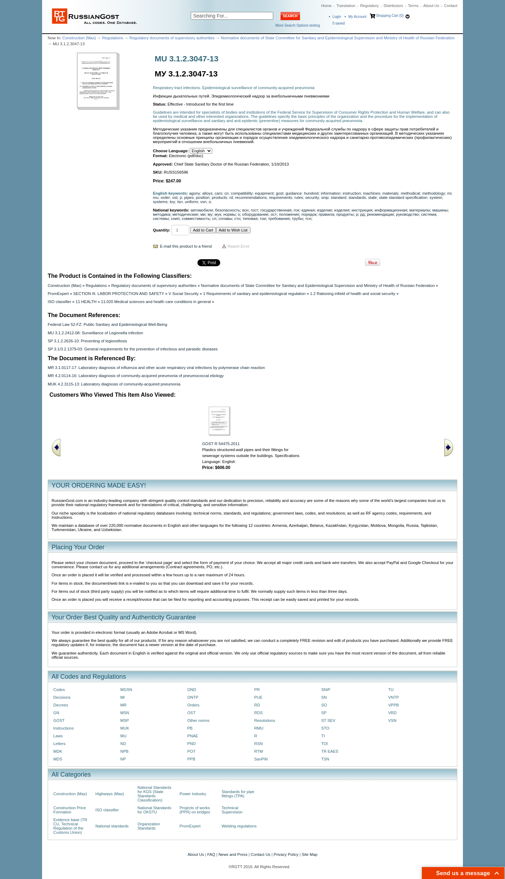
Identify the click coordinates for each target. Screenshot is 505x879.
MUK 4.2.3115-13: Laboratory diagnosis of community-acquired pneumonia (114, 384)
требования (279, 218)
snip (325, 197)
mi (449, 193)
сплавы (225, 218)
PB (190, 728)
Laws (58, 736)
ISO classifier (59, 302)
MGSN (126, 689)
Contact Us (260, 854)
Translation (345, 6)
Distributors (393, 6)
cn (226, 193)
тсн (308, 218)
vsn (203, 202)
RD (257, 705)
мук (218, 214)
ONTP (192, 697)
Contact (450, 6)
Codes (59, 689)
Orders (193, 705)
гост (254, 210)
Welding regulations (239, 826)
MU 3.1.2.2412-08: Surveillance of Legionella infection (95, 333)
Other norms (198, 720)
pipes (189, 197)
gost (279, 193)
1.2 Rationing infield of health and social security (352, 293)
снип (175, 218)
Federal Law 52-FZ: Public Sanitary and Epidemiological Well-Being (107, 324)
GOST (59, 720)
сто (237, 218)
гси (296, 210)
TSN (325, 759)
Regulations (112, 38)
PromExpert (58, 293)
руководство (407, 214)
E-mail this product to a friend (186, 246)
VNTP (393, 697)
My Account (357, 17)
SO (324, 705)
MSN (124, 713)
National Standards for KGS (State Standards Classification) (154, 793)
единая (308, 210)
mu (156, 197)
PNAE (192, 736)
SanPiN (261, 759)
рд (362, 214)
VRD (392, 713)
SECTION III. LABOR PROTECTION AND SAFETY (118, 293)
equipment (264, 193)
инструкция (361, 210)
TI (323, 736)
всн (245, 210)
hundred (311, 193)
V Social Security (183, 293)
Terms (413, 6)
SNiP (325, 689)
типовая (250, 218)
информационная (391, 210)
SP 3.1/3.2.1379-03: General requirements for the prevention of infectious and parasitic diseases (133, 349)
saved (338, 23)
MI (122, 697)
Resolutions (264, 720)
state (372, 197)
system (436, 197)
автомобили (201, 210)
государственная (275, 210)
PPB (191, 759)
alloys (207, 193)
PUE (258, 697)
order (165, 197)
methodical (410, 193)
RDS (258, 713)
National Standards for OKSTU (154, 810)
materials (390, 193)
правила (326, 214)
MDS (57, 759)
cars (218, 193)
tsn (179, 202)
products (219, 197)
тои (263, 218)
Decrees (60, 705)
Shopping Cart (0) (390, 16)
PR (257, 689)
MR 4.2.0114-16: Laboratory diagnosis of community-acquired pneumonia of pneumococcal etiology (136, 376)
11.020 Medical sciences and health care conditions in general (156, 302)
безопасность (227, 210)
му (210, 214)
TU (390, 689)
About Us (431, 6)
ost (174, 197)
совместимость (196, 218)
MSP (124, 720)
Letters (59, 744)
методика (161, 214)
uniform (191, 202)
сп (214, 218)
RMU (258, 728)
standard (338, 197)
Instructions (63, 728)
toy (172, 202)
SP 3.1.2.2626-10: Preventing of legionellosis (87, 341)
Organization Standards (148, 826)
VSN (392, 720)
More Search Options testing (297, 25)
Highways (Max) (109, 794)
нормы (229, 214)
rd (231, 197)
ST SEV (328, 720)
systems (160, 202)
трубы (297, 218)
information (331, 193)
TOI (324, 744)
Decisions (61, 697)
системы (161, 218)
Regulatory (369, 6)
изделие (324, 210)
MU (123, 736)
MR (123, 705)
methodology (433, 193)
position (203, 197)
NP (123, 759)
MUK (124, 728)
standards (357, 197)
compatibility (242, 193)
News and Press (233, 854)
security (312, 197)
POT (191, 751)
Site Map (309, 854)
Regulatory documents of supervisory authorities (172, 38)
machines (371, 193)
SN (324, 697)
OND (191, 689)
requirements (280, 197)
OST (191, 713)
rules (299, 197)
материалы (419, 210)
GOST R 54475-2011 (221, 444)
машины (440, 210)
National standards (112, 826)
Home (326, 6)
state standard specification (403, 197)
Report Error (239, 246)
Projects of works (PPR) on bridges (195, 810)
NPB (124, 751)
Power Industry (193, 794)
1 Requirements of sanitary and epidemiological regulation (254, 293)
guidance (293, 193)
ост (274, 214)
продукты (345, 214)
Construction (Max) (79, 38)
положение (289, 214)
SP (323, 713)
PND (191, 744)
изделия (341, 210)
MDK (57, 751)
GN (56, 713)
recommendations (251, 197)
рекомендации (380, 214)
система (428, 214)
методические (185, 214)
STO (325, 728)
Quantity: (161, 230)
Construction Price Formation (69, 810)
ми (202, 214)
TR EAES (329, 751)
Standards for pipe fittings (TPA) (238, 794)
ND (123, 744)
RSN (258, 744)
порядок (309, 214)
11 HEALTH (86, 302)
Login (336, 17)
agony (194, 193)
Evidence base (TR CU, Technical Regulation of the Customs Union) (70, 826)
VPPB (393, 705)
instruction (352, 193)
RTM (258, 751)
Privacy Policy (286, 854)
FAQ (211, 854)
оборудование (255, 214)
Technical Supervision (232, 810)
